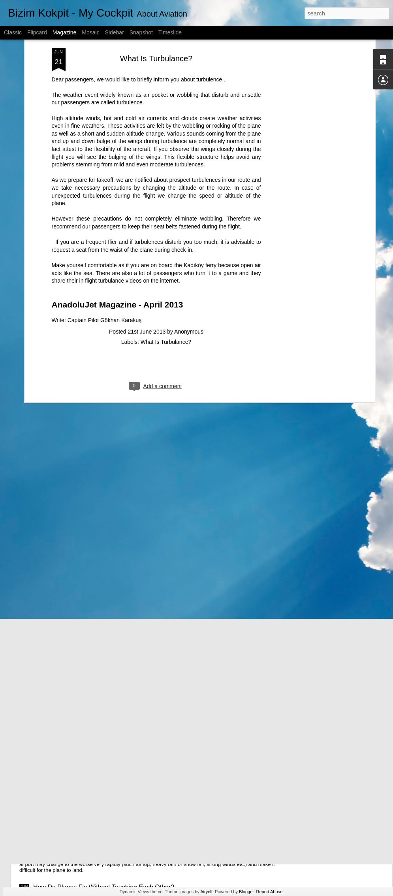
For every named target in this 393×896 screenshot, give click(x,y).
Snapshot (141, 32)
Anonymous (188, 280)
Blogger (246, 891)
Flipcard (37, 32)
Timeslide (170, 32)
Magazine (65, 32)
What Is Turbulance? (166, 290)
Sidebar (114, 32)
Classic (13, 32)
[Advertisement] (304, 49)
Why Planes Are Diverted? (70, 832)
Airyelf (206, 891)
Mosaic (90, 32)
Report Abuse (269, 891)
